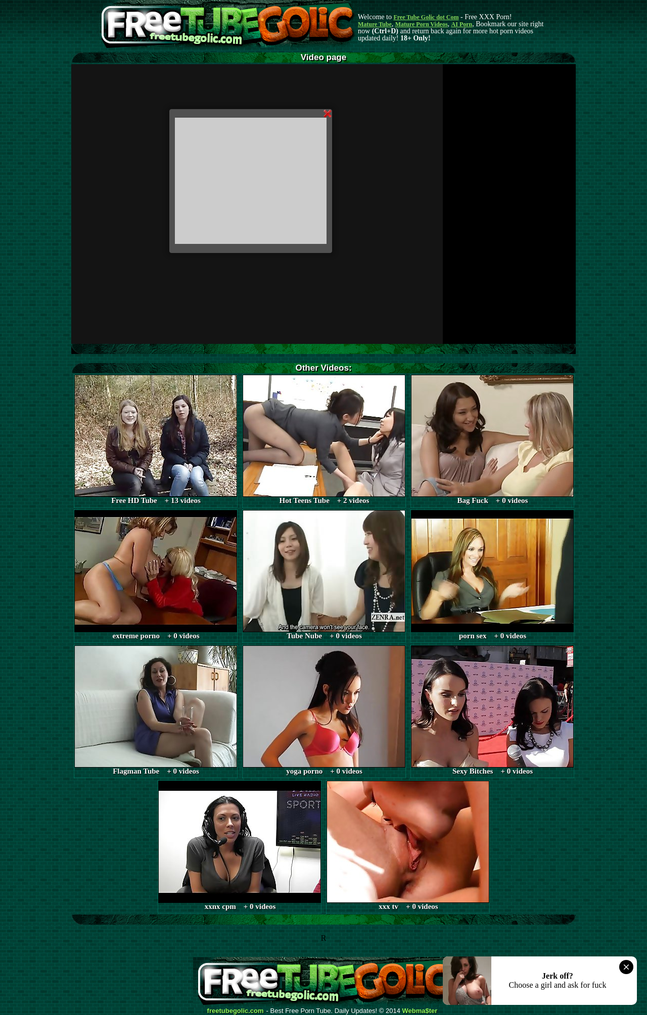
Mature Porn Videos (421, 24)
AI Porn (462, 24)
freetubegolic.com (235, 1010)
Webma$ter (420, 1010)
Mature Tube (375, 24)
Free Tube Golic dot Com (425, 17)
